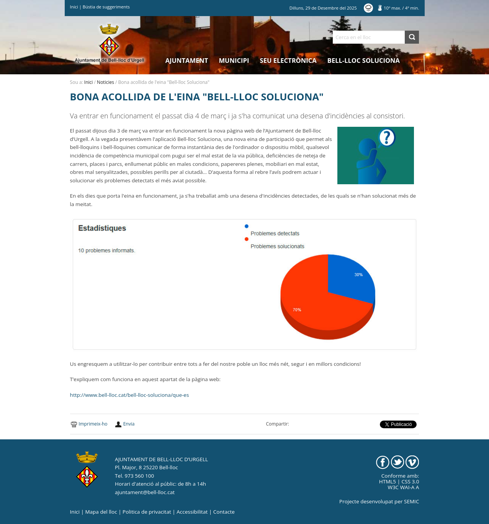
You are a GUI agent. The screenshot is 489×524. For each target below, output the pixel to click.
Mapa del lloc (101, 511)
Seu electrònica (288, 60)
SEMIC (411, 501)
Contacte (224, 511)
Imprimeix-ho (93, 424)
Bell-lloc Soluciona (363, 60)
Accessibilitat (192, 511)
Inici (74, 7)
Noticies (105, 82)
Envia (129, 424)
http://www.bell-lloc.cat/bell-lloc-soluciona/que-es (129, 394)
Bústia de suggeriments (106, 7)
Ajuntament (186, 60)
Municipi (234, 60)
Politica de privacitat (147, 511)
